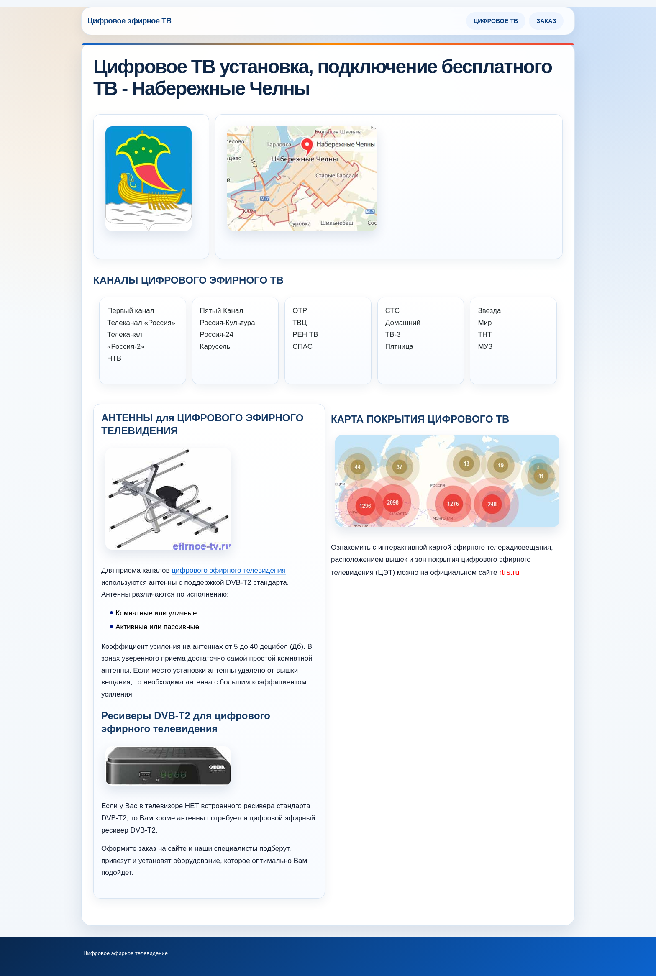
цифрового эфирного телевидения (229, 570)
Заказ (546, 21)
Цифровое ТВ (496, 21)
